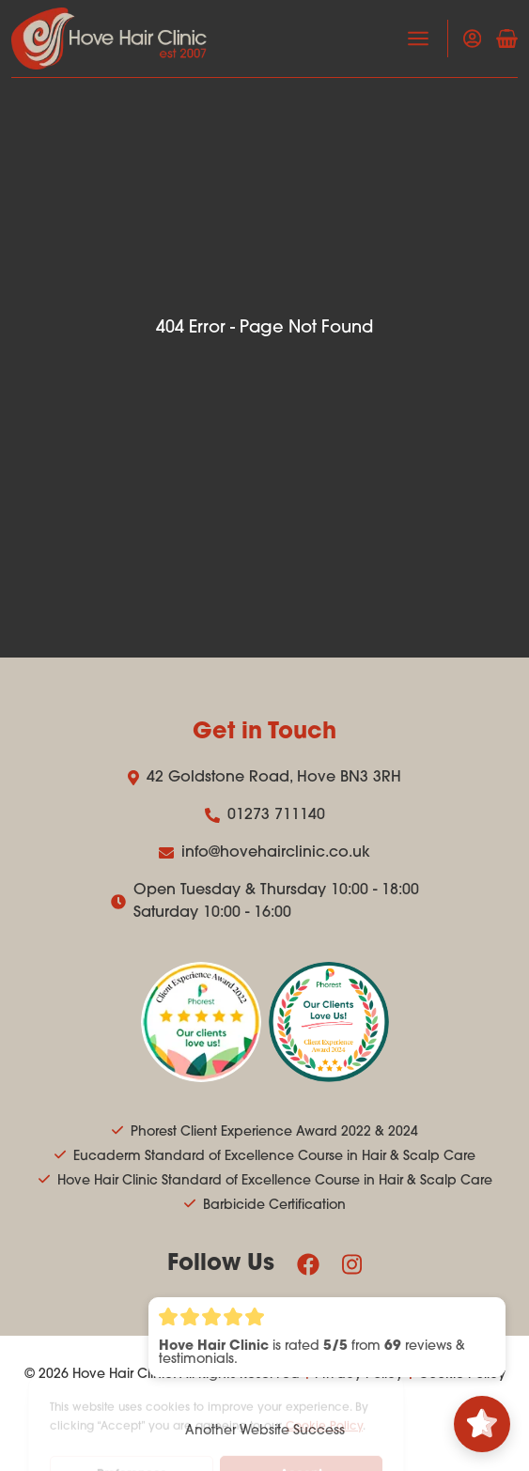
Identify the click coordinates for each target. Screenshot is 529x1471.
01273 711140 (265, 815)
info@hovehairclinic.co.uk (264, 852)
